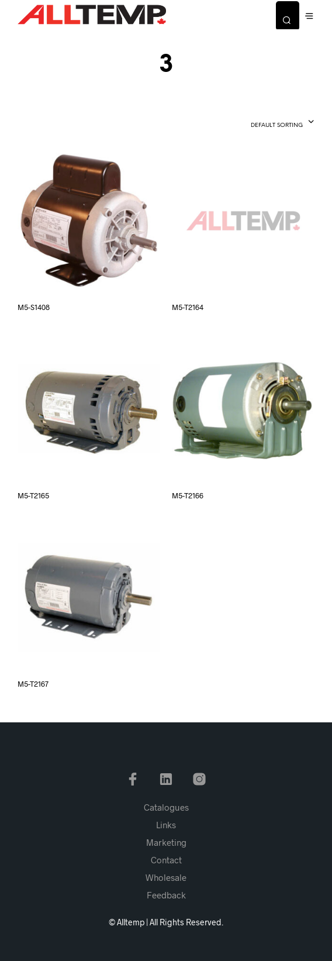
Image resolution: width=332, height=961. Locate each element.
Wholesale (166, 877)
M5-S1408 (34, 307)
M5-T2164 (187, 307)
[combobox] (261, 123)
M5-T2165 (33, 495)
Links (166, 824)
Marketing (166, 842)
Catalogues (166, 807)
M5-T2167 (33, 683)
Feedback (166, 895)
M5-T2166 (187, 495)
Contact (166, 860)
